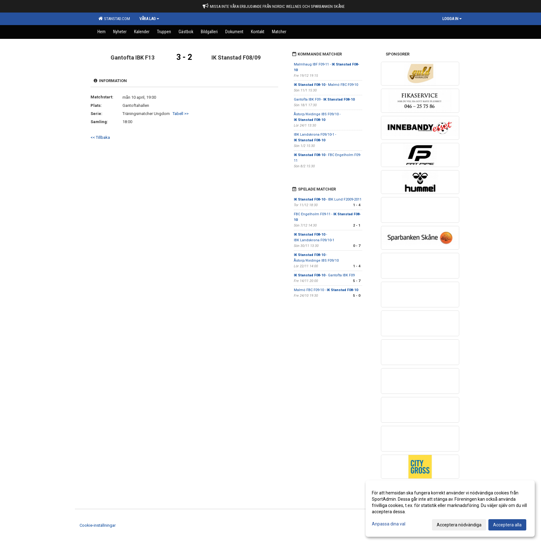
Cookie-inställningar (98, 525)
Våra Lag (149, 18)
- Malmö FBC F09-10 (326, 85)
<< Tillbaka (100, 137)
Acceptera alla (507, 524)
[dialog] (450, 508)
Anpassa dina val (388, 523)
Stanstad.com (114, 18)
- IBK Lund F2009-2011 (328, 199)
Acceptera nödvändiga (459, 524)
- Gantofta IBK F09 (324, 275)
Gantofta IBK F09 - (324, 99)
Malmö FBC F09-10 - (326, 290)
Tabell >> (181, 113)
